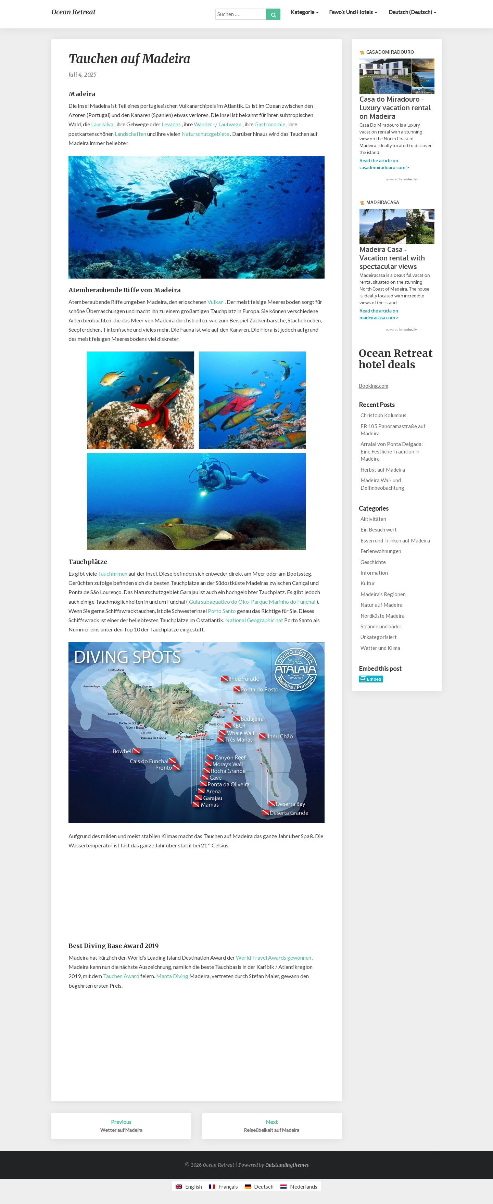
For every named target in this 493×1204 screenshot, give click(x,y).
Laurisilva (102, 124)
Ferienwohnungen (381, 551)
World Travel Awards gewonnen (273, 957)
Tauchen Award (121, 976)
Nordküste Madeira (383, 616)
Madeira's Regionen (383, 594)
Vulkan (215, 301)
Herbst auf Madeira (383, 469)
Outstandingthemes (287, 1165)
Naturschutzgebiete (205, 133)
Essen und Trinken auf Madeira (395, 540)
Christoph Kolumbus (383, 415)
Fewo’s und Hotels (353, 12)
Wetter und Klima (380, 648)
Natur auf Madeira (382, 605)
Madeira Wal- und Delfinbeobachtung (382, 483)
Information (374, 572)
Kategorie (305, 12)
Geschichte (373, 562)
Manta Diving (172, 976)
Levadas (171, 124)
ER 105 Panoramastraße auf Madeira (393, 429)
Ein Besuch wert (379, 529)
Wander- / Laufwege (217, 124)
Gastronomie (269, 124)
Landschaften (130, 133)
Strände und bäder (381, 626)
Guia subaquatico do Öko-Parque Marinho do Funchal (252, 601)
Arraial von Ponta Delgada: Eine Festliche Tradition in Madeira (392, 451)
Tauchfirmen (112, 573)
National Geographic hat (254, 620)
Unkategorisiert (379, 637)
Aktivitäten (373, 519)
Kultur (368, 583)
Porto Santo (222, 610)
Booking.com (373, 386)
